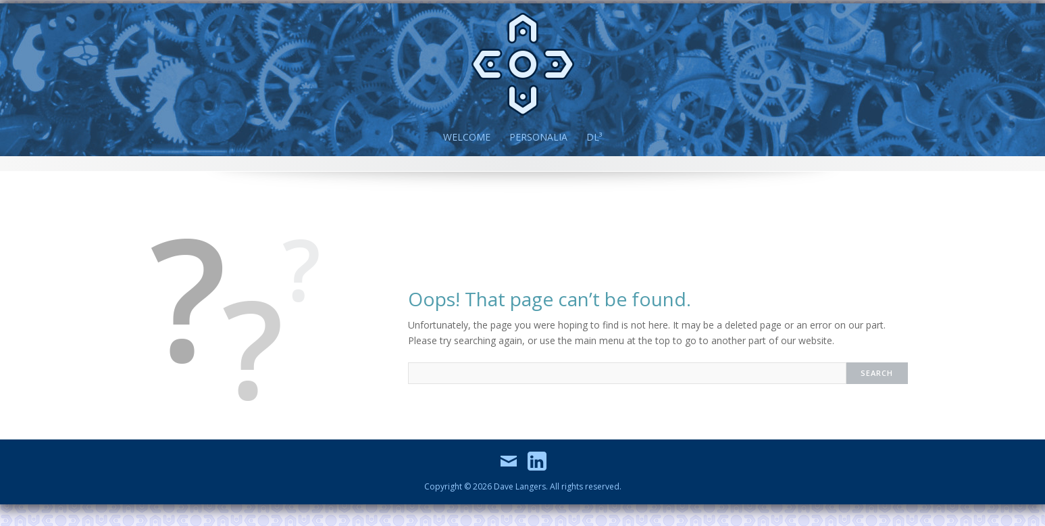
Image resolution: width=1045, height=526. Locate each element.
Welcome (466, 136)
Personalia (538, 136)
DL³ (594, 136)
